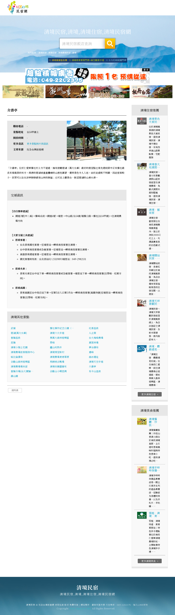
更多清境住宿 (150, 394)
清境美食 (106, 12)
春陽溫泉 (15, 338)
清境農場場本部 (19, 366)
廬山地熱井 (56, 347)
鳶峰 (91, 352)
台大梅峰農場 (96, 338)
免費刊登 (115, 3)
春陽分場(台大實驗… (22, 371)
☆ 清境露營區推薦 (58, 60)
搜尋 (110, 43)
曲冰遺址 (93, 357)
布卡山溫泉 (95, 371)
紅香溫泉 (93, 328)
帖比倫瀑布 (17, 357)
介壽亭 (92, 366)
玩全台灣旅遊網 (101, 3)
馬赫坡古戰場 (57, 362)
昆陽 (13, 343)
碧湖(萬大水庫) (19, 333)
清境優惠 (120, 12)
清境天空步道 (96, 362)
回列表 (15, 390)
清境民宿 (18, 7)
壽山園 (14, 376)
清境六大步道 (57, 333)
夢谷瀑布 (93, 347)
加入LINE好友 (140, 607)
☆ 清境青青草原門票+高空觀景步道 (86, 60)
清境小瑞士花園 (19, 347)
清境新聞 (134, 13)
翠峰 (52, 343)
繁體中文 (158, 3)
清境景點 (147, 14)
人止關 (92, 333)
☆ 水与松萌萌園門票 (116, 60)
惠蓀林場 (93, 343)
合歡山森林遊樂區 (20, 362)
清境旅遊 (93, 11)
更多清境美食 (150, 561)
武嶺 (13, 328)
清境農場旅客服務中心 (23, 352)
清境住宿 (65, 10)
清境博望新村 (57, 352)
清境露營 (79, 11)
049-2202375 (124, 607)
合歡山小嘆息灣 (58, 371)
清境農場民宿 (64, 52)
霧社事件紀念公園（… (62, 328)
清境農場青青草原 (59, 357)
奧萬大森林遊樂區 (59, 338)
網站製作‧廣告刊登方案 (134, 3)
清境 (74, 52)
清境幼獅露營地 (58, 366)
